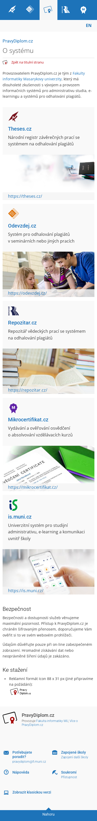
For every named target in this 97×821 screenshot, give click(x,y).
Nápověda (20, 772)
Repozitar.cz (22, 323)
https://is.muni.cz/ (25, 590)
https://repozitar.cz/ (27, 390)
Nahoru (48, 814)
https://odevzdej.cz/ (27, 293)
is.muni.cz (20, 517)
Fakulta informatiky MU (52, 721)
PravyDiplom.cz (18, 41)
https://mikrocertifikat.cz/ (33, 487)
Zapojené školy (73, 752)
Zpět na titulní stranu (27, 62)
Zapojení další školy (74, 757)
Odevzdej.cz (22, 226)
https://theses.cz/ (25, 196)
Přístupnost (69, 777)
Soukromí (69, 772)
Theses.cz (20, 129)
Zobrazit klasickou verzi (31, 792)
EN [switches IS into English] (89, 25)
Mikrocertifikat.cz (28, 419)
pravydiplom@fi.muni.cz (29, 761)
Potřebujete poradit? (22, 754)
